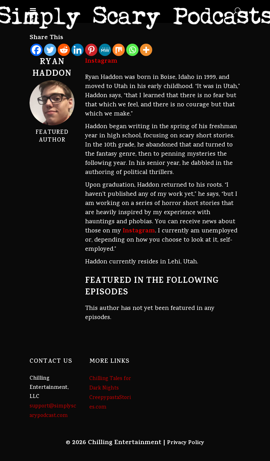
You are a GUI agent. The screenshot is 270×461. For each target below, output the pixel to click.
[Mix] (118, 50)
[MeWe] (105, 50)
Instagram (139, 231)
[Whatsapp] (132, 50)
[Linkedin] (77, 50)
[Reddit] (64, 50)
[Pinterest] (91, 50)
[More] (146, 50)
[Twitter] (50, 50)
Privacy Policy (185, 443)
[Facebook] (36, 50)
